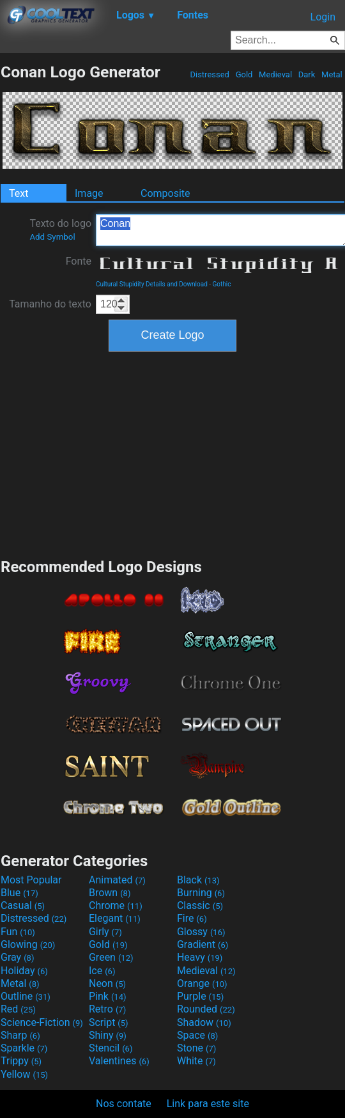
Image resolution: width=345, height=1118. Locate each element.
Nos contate (123, 1104)
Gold (243, 74)
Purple (200, 996)
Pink (107, 996)
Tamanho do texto (50, 304)
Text (18, 193)
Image (89, 193)
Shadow (204, 1022)
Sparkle (24, 1048)
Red (18, 1009)
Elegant (115, 918)
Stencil (110, 1048)
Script (108, 1022)
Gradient (202, 944)
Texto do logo (60, 229)
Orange (202, 983)
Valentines (119, 1061)
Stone (196, 1048)
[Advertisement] (172, 453)
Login (322, 17)
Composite (165, 193)
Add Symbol (52, 237)
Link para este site (208, 1104)
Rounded (206, 1009)
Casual (23, 905)
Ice (102, 971)
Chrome (115, 905)
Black (198, 880)
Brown (109, 893)
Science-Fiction (42, 1022)
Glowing (28, 944)
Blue (19, 893)
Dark (307, 74)
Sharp (20, 1035)
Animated (117, 880)
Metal (331, 74)
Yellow (24, 1074)
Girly (105, 932)
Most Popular (31, 880)
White (196, 1061)
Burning (201, 893)
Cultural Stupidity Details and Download (152, 284)
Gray (17, 957)
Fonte (78, 261)
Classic (200, 905)
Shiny (107, 1035)
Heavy (199, 957)
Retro (107, 1009)
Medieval (275, 74)
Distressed (209, 74)
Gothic (222, 284)
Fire (192, 918)
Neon (107, 983)
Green (111, 957)
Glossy (201, 932)
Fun (18, 932)
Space (197, 1035)
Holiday (24, 971)
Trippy (21, 1061)
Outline (25, 996)
